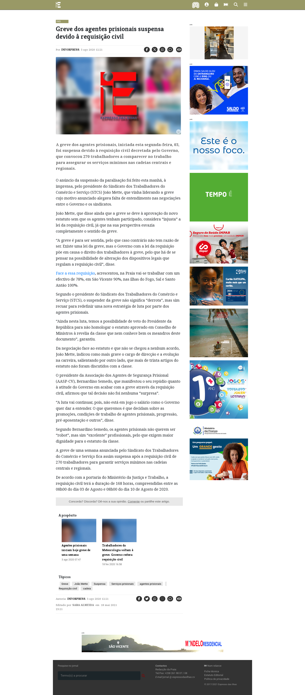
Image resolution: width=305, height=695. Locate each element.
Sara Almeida (83, 605)
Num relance (212, 665)
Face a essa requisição (75, 273)
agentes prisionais (150, 583)
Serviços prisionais (122, 583)
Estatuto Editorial (213, 675)
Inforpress (70, 49)
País (59, 21)
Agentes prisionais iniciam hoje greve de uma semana (76, 550)
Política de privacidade (216, 678)
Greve (64, 583)
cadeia (86, 588)
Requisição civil (68, 588)
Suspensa (99, 583)
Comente (134, 501)
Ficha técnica (211, 671)
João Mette (81, 583)
